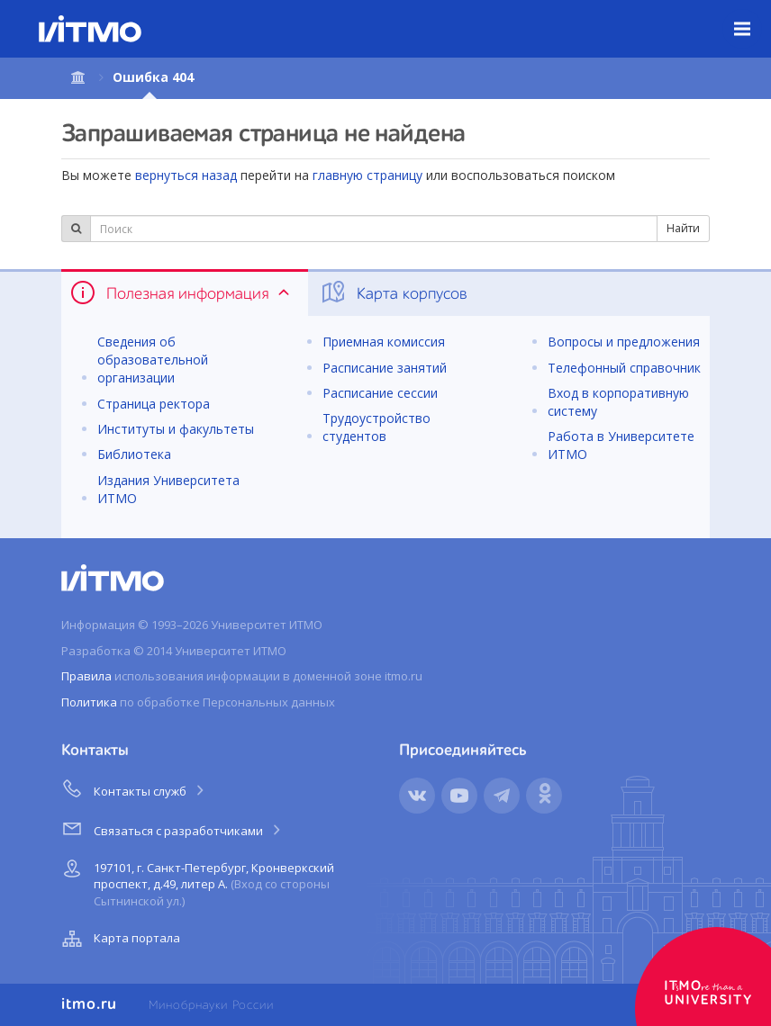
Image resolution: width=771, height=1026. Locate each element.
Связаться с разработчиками (172, 828)
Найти (683, 228)
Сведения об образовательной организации (152, 359)
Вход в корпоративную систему (618, 401)
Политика (89, 702)
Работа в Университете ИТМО (621, 445)
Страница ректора (153, 403)
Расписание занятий (384, 367)
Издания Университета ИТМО (168, 489)
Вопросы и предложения (624, 341)
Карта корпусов (393, 292)
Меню (752, 15)
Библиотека (134, 454)
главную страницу (367, 175)
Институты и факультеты (175, 428)
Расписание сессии (380, 392)
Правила (86, 676)
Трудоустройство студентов (376, 427)
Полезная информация (181, 292)
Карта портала (119, 938)
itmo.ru (89, 1004)
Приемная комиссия (383, 341)
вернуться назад (186, 175)
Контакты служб (134, 788)
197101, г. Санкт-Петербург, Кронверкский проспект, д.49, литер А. (196, 881)
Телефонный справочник (624, 367)
